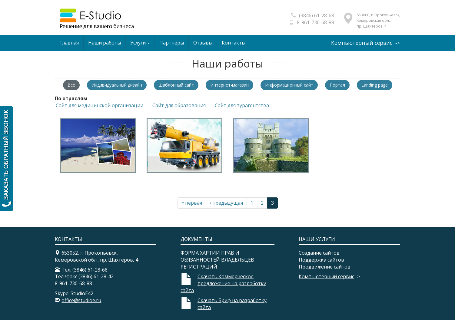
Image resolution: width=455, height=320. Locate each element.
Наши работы (104, 42)
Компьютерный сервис (361, 43)
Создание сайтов (319, 252)
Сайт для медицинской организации (99, 105)
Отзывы (202, 42)
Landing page (374, 85)
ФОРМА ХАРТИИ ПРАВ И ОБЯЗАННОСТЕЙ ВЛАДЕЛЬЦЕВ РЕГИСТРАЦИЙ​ (217, 259)
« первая (191, 203)
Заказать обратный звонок (6, 158)
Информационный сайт (289, 85)
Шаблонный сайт (176, 85)
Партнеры (171, 42)
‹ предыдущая (226, 203)
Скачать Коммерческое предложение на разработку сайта (223, 283)
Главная (69, 42)
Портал (337, 85)
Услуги (140, 42)
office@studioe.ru (81, 300)
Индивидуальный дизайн (116, 85)
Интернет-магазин (229, 85)
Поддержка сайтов (321, 259)
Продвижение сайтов (324, 266)
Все (71, 85)
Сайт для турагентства (242, 105)
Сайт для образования (179, 105)
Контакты (233, 42)
